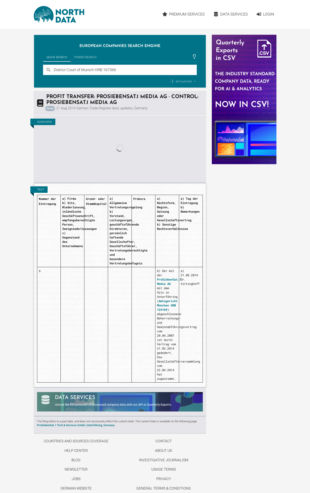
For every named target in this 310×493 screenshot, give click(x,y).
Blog (76, 460)
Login (265, 14)
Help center (76, 450)
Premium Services (183, 14)
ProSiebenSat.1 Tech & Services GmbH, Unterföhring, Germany (76, 425)
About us (163, 450)
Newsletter (76, 469)
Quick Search (56, 57)
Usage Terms (163, 469)
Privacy (163, 479)
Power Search (85, 57)
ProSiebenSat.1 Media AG (169, 281)
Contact (163, 441)
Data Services (230, 14)
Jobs (76, 479)
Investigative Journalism (163, 460)
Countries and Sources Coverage (76, 441)
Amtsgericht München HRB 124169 (167, 305)
